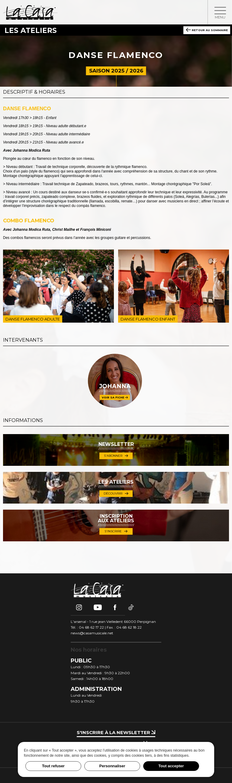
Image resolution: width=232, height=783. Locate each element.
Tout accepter (171, 766)
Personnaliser (112, 766)
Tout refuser (53, 766)
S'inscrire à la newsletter (116, 732)
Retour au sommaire (207, 30)
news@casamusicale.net (92, 633)
